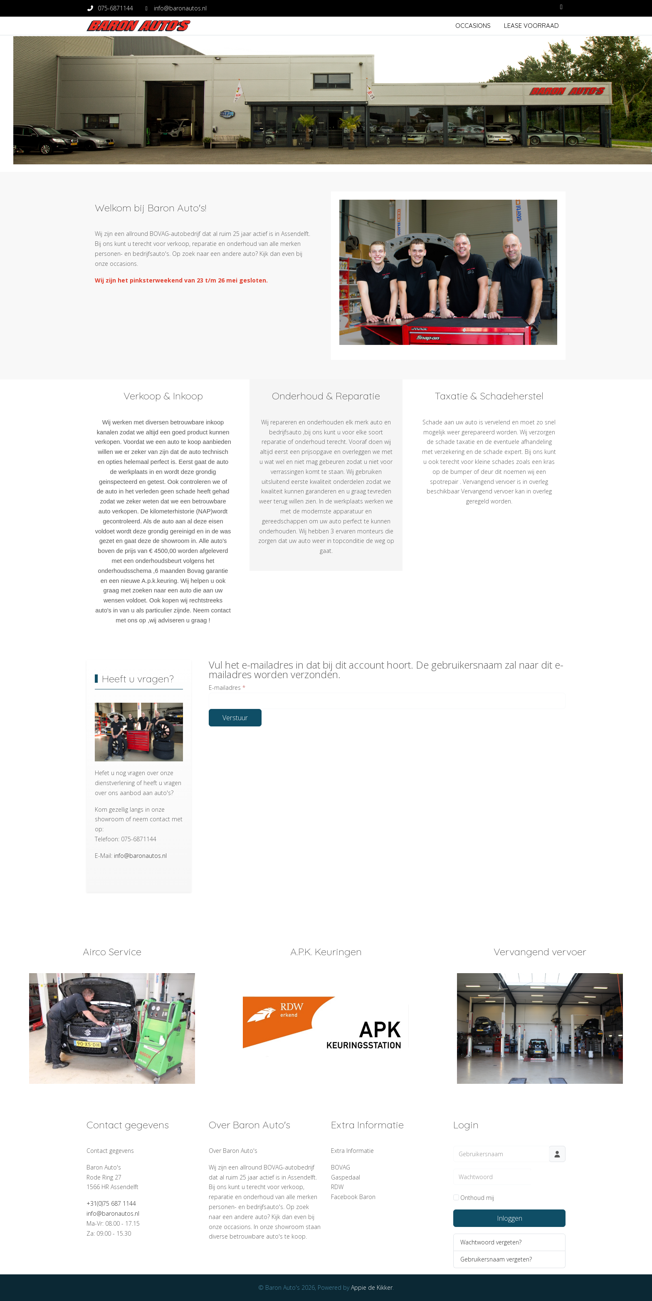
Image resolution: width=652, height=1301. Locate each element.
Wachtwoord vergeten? (490, 1242)
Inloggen (509, 1218)
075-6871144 (115, 8)
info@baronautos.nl (180, 8)
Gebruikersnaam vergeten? (496, 1259)
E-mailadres (227, 687)
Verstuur (235, 717)
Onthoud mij (477, 1198)
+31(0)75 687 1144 (111, 1203)
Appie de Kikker (372, 1287)
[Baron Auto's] (138, 25)
